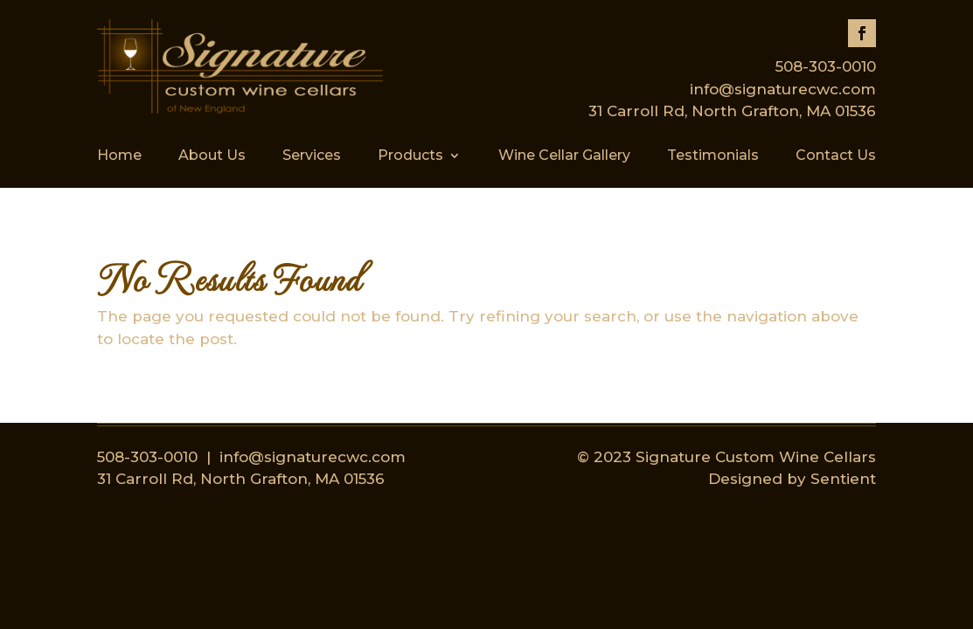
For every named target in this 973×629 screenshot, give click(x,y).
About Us (212, 156)
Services (311, 156)
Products (410, 156)
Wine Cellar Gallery (564, 156)
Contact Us (836, 156)
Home (119, 156)
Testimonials (713, 156)
